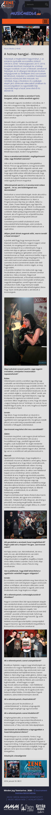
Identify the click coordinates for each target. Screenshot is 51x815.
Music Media (9, 48)
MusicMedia (7, 4)
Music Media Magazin (11, 808)
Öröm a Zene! (27, 808)
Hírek (18, 48)
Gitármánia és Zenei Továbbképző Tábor (40, 808)
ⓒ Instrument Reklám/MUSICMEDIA (31, 791)
